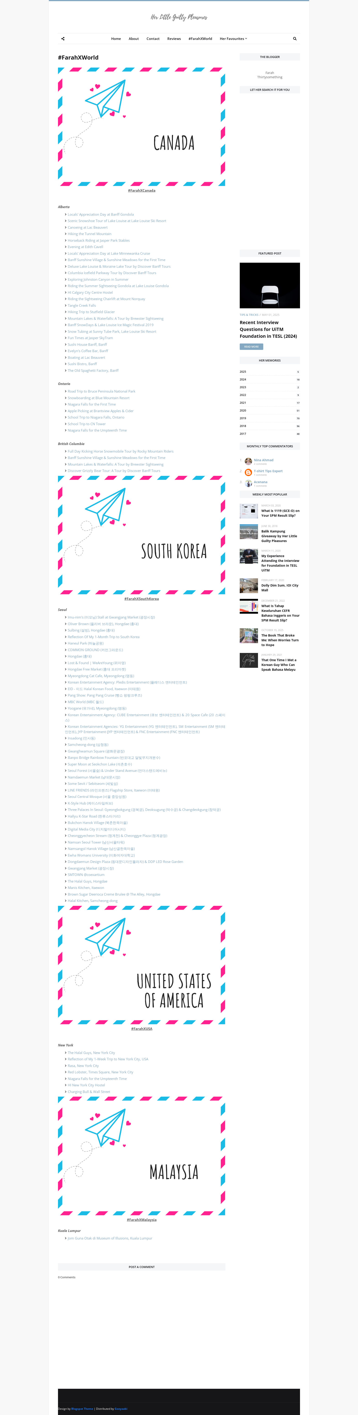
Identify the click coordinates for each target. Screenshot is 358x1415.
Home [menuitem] (116, 38)
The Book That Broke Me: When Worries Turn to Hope (280, 640)
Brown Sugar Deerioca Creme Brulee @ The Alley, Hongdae (114, 894)
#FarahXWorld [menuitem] (200, 38)
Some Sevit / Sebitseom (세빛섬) (93, 783)
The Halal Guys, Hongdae (87, 881)
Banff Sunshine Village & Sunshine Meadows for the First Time (116, 259)
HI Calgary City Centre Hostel (90, 292)
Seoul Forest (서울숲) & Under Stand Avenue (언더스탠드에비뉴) (117, 770)
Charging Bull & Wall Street (89, 1091)
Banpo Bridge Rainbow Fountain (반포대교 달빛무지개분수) (114, 757)
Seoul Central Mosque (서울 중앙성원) (97, 796)
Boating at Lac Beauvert (86, 357)
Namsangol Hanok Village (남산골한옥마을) (101, 848)
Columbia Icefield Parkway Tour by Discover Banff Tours (112, 272)
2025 (270, 372)
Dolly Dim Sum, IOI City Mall (279, 587)
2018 (270, 426)
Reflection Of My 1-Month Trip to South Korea (104, 636)
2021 (270, 403)
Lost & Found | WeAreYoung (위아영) (97, 662)
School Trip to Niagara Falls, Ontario (96, 417)
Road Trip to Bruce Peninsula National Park (101, 391)
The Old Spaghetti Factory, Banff (93, 370)
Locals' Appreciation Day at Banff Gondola (101, 214)
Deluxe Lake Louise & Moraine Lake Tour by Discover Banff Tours (119, 266)
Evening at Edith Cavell (85, 246)
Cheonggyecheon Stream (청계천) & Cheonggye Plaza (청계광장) (117, 835)
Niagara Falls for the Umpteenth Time (97, 430)
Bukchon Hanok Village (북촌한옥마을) (97, 822)
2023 (270, 387)
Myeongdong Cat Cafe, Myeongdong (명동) (101, 675)
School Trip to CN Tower (87, 424)
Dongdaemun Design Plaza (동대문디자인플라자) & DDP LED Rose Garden (125, 861)
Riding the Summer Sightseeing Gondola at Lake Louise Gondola (118, 285)
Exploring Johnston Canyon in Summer (98, 279)
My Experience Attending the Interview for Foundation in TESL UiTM (280, 563)
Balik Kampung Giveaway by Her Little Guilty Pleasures (279, 536)
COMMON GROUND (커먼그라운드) (95, 649)
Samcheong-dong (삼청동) (88, 744)
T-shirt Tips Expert (268, 471)
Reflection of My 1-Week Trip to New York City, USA (108, 1059)
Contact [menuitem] (153, 38)
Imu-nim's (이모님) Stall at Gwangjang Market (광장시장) (111, 617)
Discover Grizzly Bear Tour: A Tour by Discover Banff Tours (114, 470)
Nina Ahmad (264, 460)
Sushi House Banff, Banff (87, 344)
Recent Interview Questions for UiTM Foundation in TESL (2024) (268, 329)
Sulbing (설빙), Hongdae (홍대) (91, 630)
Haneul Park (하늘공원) (85, 643)
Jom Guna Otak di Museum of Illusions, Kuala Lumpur (110, 1238)
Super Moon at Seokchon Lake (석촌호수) (100, 764)
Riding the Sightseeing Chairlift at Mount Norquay (106, 298)
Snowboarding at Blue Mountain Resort (98, 398)
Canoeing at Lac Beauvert (88, 227)
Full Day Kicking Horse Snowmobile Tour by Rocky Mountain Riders (121, 451)
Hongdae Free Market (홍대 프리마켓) (97, 669)
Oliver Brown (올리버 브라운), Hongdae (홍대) (103, 623)
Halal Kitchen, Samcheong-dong (93, 900)
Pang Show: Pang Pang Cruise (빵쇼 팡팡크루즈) (105, 695)
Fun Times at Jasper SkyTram (90, 337)
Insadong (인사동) (81, 738)
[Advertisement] (270, 174)
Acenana (260, 482)
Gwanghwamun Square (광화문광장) (96, 751)
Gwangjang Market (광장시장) (91, 868)
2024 (270, 379)
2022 (270, 395)
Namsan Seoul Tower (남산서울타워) (96, 842)
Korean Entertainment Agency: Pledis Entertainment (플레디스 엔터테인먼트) (127, 682)
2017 (270, 434)
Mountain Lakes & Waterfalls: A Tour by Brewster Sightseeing (115, 318)
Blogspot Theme (82, 1409)
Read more (251, 346)
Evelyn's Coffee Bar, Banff (88, 351)
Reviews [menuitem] (174, 38)
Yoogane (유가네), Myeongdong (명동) (97, 708)
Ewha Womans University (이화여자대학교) (101, 855)
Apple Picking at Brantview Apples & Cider (101, 411)
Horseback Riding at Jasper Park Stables (99, 240)
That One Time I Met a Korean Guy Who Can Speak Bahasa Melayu (278, 665)
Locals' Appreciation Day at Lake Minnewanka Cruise (109, 253)
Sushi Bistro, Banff (82, 364)
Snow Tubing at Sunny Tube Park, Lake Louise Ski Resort (112, 331)
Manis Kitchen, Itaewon (86, 887)
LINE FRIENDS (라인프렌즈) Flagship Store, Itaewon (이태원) (114, 790)
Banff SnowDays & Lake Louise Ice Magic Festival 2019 (111, 324)
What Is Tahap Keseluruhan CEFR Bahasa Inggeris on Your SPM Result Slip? (280, 613)
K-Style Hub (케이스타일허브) (90, 803)
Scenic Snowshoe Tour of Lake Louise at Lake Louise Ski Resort (117, 220)
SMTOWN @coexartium (86, 874)
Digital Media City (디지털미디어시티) (96, 829)
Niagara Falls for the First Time (92, 404)
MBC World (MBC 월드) (85, 702)
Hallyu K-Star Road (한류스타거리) (94, 816)
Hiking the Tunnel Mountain (89, 233)
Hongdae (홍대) (80, 656)
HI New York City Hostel (86, 1085)
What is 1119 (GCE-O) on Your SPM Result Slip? (280, 513)
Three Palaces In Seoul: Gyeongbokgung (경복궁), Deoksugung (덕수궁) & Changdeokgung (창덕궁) (144, 809)
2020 (270, 410)
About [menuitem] (134, 38)
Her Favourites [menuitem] (232, 38)
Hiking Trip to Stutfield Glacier (91, 311)
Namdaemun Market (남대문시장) (94, 777)
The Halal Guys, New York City (91, 1052)
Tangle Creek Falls (82, 305)
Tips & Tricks (249, 315)
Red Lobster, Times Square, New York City (100, 1072)
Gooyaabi (121, 1409)
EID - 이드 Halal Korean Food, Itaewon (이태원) (104, 689)
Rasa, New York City (83, 1065)
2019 (270, 418)
